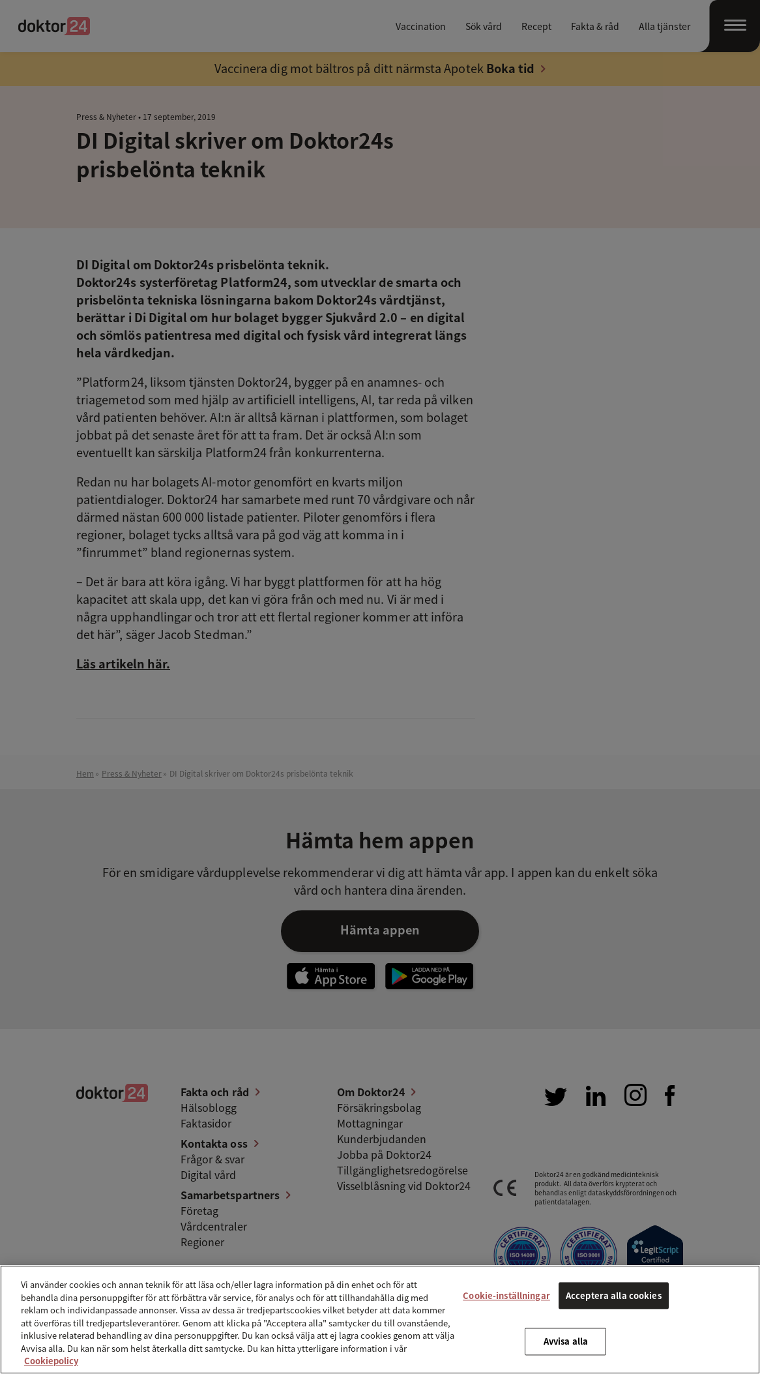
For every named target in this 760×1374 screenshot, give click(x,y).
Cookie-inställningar (506, 1295)
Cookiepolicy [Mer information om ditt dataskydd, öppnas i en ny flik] (51, 1360)
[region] (380, 1319)
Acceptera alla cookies (614, 1295)
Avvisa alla (566, 1342)
